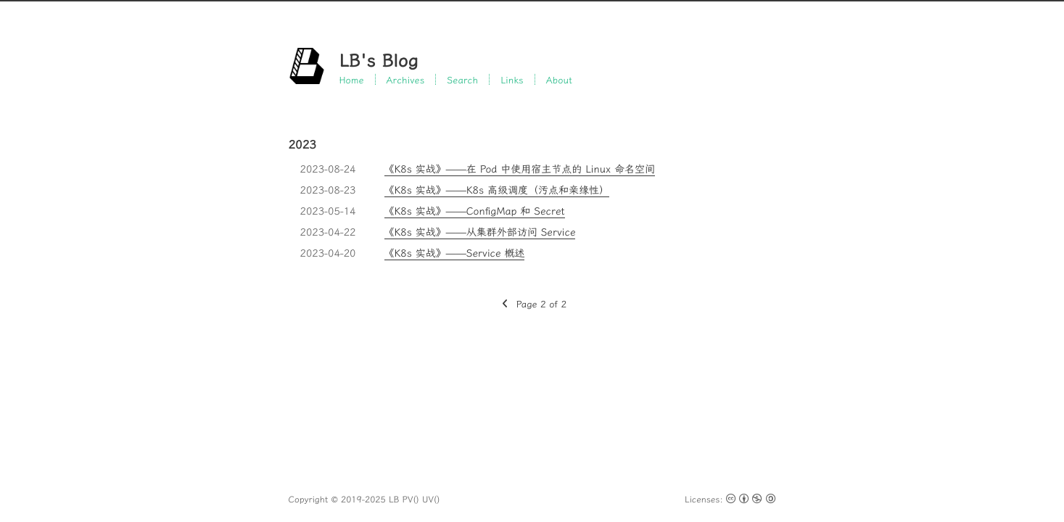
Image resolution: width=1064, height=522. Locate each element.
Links (512, 79)
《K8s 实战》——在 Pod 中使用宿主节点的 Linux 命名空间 (519, 169)
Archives (406, 79)
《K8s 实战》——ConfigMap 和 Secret (474, 211)
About (559, 79)
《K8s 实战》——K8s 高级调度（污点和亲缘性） (497, 190)
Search (462, 79)
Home (351, 79)
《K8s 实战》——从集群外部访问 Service (480, 232)
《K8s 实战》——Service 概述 (454, 253)
